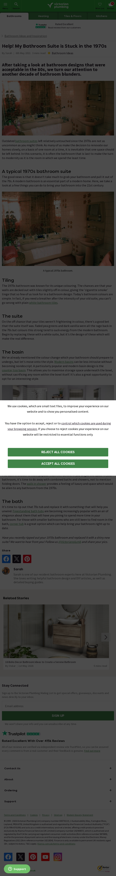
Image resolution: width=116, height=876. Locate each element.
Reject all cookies (58, 452)
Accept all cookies (58, 464)
